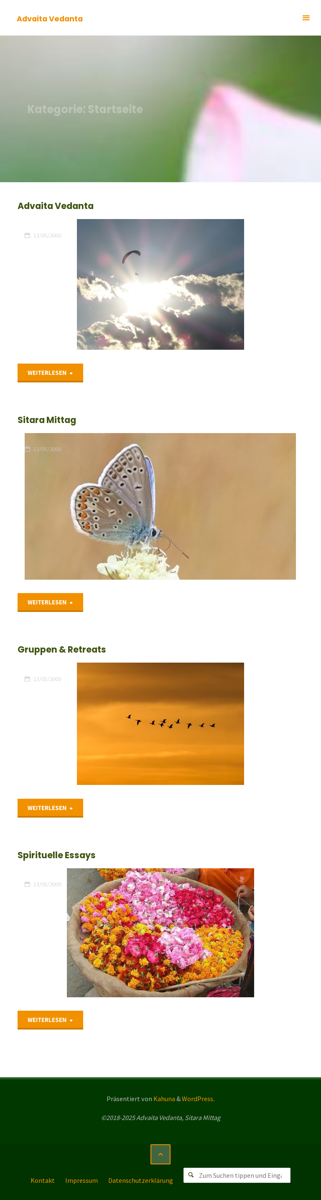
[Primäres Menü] (306, 18)
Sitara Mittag (47, 420)
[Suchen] (191, 1175)
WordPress (197, 1098)
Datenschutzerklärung (140, 1180)
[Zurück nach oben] (160, 1154)
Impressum (81, 1180)
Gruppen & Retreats (62, 649)
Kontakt (43, 1180)
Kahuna (163, 1098)
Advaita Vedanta (50, 18)
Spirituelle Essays (57, 855)
